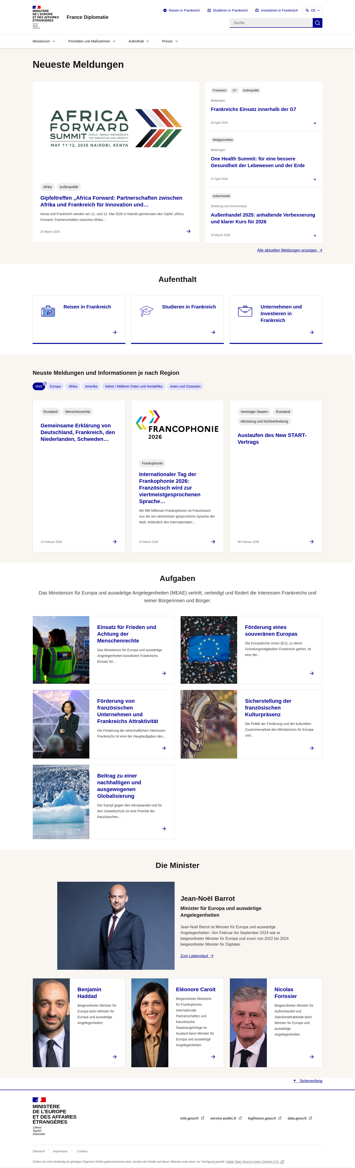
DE (313, 10)
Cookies (82, 1151)
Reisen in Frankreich (184, 10)
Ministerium (41, 41)
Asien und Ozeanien (185, 386)
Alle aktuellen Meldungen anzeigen (287, 250)
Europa (55, 386)
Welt (39, 386)
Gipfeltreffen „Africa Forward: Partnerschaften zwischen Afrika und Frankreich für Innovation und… (111, 201)
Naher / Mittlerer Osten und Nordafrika (133, 386)
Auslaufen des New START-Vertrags (272, 438)
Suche (317, 23)
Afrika (73, 386)
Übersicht (39, 1151)
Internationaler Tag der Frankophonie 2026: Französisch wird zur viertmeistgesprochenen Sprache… (169, 487)
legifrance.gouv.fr (262, 1118)
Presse (167, 41)
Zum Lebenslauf (194, 956)
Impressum (60, 1151)
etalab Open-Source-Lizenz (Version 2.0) (252, 1161)
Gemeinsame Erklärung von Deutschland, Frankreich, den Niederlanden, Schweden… (78, 432)
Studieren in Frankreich (230, 10)
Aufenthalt (136, 41)
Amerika (91, 386)
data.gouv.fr (298, 1118)
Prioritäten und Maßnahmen (89, 41)
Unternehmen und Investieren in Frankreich (281, 313)
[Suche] (271, 23)
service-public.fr (223, 1118)
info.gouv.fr (190, 1118)
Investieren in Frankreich (279, 10)
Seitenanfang (310, 1081)
